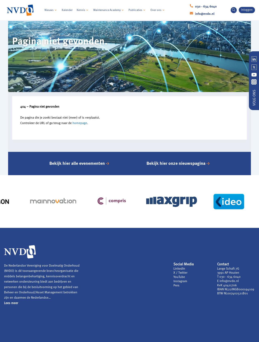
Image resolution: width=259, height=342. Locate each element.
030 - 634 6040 (206, 6)
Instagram (180, 281)
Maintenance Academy (109, 10)
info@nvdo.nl (204, 14)
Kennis (83, 10)
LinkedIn (179, 268)
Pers (176, 285)
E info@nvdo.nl (228, 281)
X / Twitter (180, 272)
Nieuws (51, 10)
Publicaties (137, 10)
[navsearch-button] (234, 10)
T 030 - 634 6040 (229, 277)
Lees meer (11, 303)
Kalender (67, 10)
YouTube (179, 277)
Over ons (158, 10)
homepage (79, 123)
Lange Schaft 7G (228, 268)
